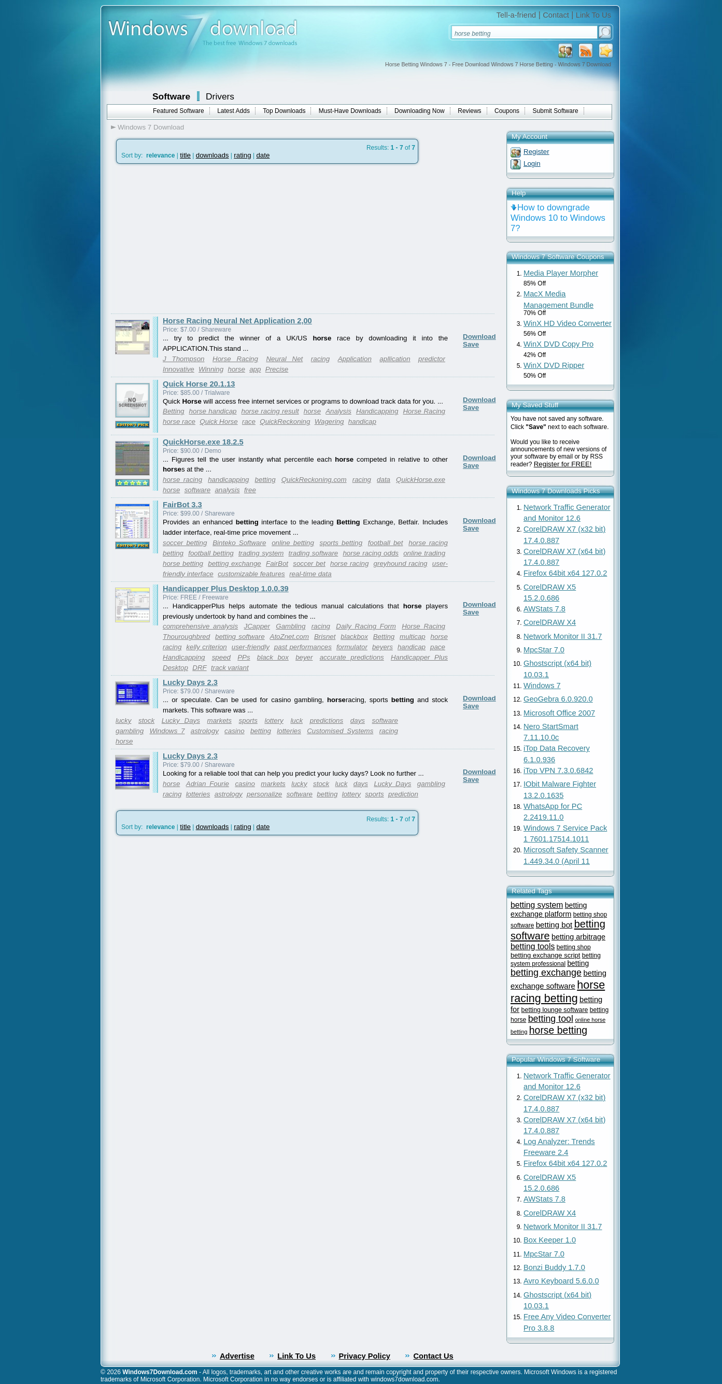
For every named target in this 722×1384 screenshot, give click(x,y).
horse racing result (270, 411)
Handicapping (377, 411)
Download (479, 336)
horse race (179, 421)
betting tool (550, 1019)
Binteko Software (239, 543)
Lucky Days (181, 720)
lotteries (289, 731)
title (185, 155)
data (383, 479)
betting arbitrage (578, 937)
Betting (174, 411)
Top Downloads (284, 111)
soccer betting (185, 543)
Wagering (329, 421)
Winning (211, 369)
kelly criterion (206, 647)
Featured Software (178, 111)
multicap (413, 636)
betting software (240, 636)
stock (146, 720)
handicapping (228, 479)
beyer (304, 657)
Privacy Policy (364, 1356)
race (249, 421)
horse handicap (213, 411)
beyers (382, 647)
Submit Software (555, 111)
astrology (205, 731)
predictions (326, 720)
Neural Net (284, 359)
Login (532, 163)
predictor (431, 359)
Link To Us (593, 15)
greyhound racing (401, 563)
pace (437, 647)
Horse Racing (235, 359)
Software (171, 96)
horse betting (183, 563)
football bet (385, 543)
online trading (424, 553)
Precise (276, 369)
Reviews (469, 111)
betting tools (533, 946)
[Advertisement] (198, 238)
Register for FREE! (563, 464)
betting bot (554, 924)
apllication (394, 359)
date (263, 155)
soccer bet (309, 563)
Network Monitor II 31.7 (562, 636)
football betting (211, 553)
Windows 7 (167, 731)
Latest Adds (233, 111)
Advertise (237, 1356)
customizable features (251, 574)
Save (471, 344)
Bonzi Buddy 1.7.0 (554, 1267)
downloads (212, 155)
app (255, 369)
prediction (403, 794)
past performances (303, 647)
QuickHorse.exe (420, 479)
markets (219, 720)
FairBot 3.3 (182, 505)
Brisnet (324, 636)
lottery (273, 720)
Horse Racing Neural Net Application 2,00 (237, 321)
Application (355, 359)
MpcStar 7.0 (543, 650)
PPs (243, 657)
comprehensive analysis (200, 626)
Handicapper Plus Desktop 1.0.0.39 (226, 588)
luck (296, 720)
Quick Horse (218, 421)
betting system (537, 905)
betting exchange (234, 563)
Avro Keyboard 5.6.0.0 (561, 1281)
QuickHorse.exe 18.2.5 (203, 442)
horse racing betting (558, 991)
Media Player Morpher (560, 273)
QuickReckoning (285, 421)
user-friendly (251, 647)
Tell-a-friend (516, 15)
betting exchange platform (549, 909)
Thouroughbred (186, 636)
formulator (351, 647)
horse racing (182, 479)
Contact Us (433, 1356)
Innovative (178, 369)
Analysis (338, 411)
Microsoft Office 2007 (559, 713)
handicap (362, 421)
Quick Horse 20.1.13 (199, 384)
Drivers (220, 96)
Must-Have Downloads (350, 111)
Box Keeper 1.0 (549, 1240)
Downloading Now (419, 111)
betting (265, 479)
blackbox (354, 636)
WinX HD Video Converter (567, 323)
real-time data (310, 574)
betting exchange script (546, 955)
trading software (313, 553)
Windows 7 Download (151, 127)
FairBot (277, 563)
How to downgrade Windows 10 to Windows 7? (558, 218)
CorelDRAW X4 (549, 622)
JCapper (257, 626)
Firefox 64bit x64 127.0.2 (565, 573)
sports (248, 720)
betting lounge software (554, 1010)
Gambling (290, 626)
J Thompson (184, 359)
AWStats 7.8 (544, 609)
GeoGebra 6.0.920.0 (558, 699)
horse (236, 369)
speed (221, 657)
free (250, 490)
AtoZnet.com (289, 636)
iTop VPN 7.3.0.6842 (558, 770)
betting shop (574, 947)
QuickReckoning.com (314, 479)
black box (273, 657)
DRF (199, 668)
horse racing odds (371, 553)
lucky (123, 720)
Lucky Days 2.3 (190, 682)
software (197, 490)
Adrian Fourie (207, 784)
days (357, 720)
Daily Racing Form (366, 626)
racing (320, 359)
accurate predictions (352, 657)
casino (234, 731)
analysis (227, 490)
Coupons (506, 111)
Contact (556, 15)
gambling (130, 731)
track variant (230, 668)
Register (536, 151)
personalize (264, 794)
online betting (293, 543)
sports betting (341, 543)
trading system (261, 553)
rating (242, 155)
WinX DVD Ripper (553, 365)
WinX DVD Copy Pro (558, 344)
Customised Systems (340, 731)
